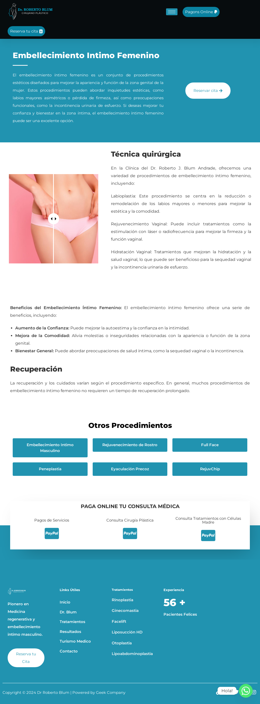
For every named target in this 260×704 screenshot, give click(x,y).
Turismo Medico (75, 641)
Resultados (70, 631)
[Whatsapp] (246, 691)
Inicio (65, 602)
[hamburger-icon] (171, 11)
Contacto (69, 651)
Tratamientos (72, 621)
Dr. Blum (68, 612)
